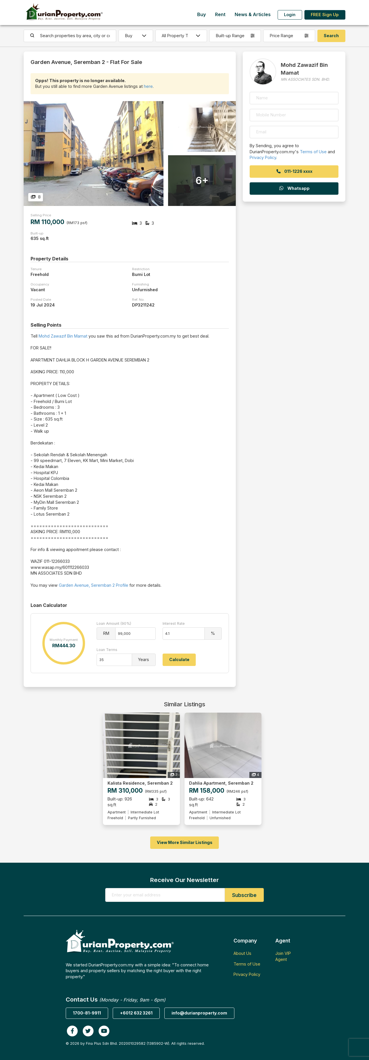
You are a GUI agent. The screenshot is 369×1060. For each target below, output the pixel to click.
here (148, 86)
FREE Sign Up (325, 14)
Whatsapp (294, 188)
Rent (220, 14)
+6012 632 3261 (136, 1012)
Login (289, 14)
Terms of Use (313, 151)
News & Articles (253, 14)
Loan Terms (107, 650)
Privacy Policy (263, 157)
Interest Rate (174, 623)
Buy (201, 14)
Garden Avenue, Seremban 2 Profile (93, 585)
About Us (242, 953)
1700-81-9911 (87, 1012)
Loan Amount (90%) (114, 623)
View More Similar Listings (184, 842)
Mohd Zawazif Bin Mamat (63, 336)
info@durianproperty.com (199, 1012)
